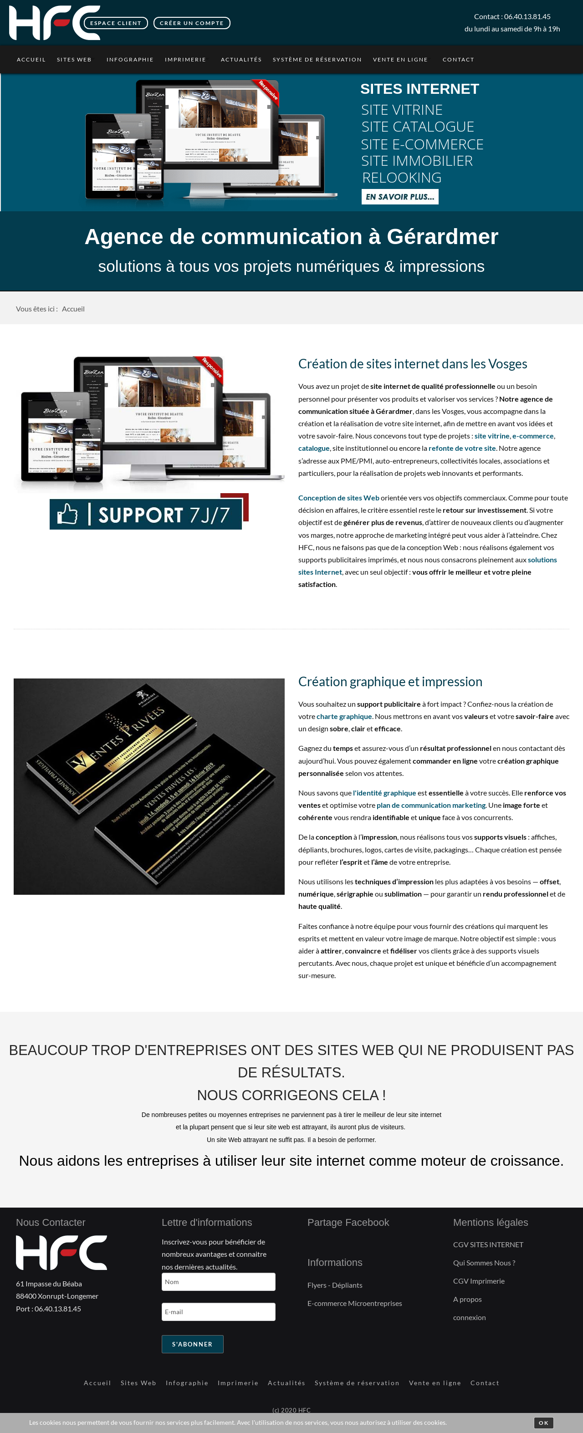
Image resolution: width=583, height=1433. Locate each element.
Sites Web (74, 59)
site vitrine (492, 435)
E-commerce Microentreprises (354, 1303)
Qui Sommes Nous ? (484, 1262)
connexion (469, 1317)
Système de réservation (317, 59)
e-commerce (533, 435)
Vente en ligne (400, 59)
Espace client (116, 23)
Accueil (31, 59)
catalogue (314, 448)
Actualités (241, 59)
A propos (467, 1299)
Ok (544, 1422)
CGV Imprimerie (479, 1280)
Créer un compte (192, 23)
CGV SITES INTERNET (488, 1244)
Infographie (130, 59)
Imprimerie (185, 59)
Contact (459, 59)
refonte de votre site (462, 448)
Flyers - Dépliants (335, 1284)
